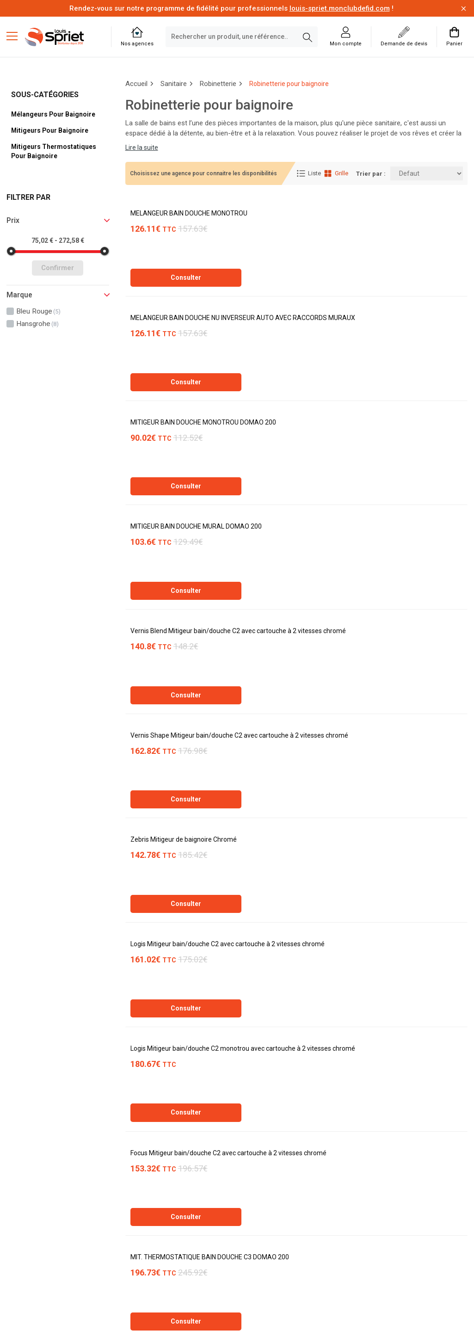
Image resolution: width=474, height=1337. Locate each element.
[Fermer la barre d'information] (463, 8)
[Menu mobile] (15, 35)
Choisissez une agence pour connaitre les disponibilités (203, 173)
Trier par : (371, 173)
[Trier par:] (426, 173)
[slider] (11, 251)
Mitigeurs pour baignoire (49, 130)
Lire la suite (141, 147)
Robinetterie (218, 84)
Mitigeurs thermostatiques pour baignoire (53, 151)
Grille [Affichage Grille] (335, 173)
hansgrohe (37, 324)
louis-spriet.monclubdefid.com (339, 8)
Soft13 (134, 1316)
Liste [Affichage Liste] (308, 173)
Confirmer (57, 268)
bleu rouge (38, 311)
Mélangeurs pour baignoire (53, 114)
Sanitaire (173, 84)
